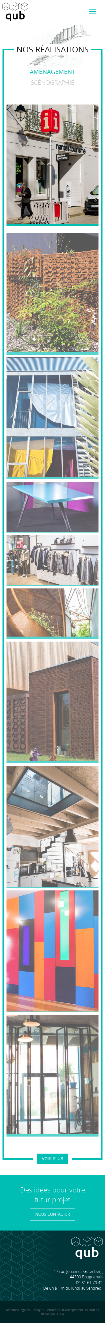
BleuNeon (51, 1310)
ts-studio (91, 1310)
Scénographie (52, 82)
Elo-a (60, 1314)
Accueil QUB (15, 12)
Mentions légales (18, 1310)
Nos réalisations (52, 49)
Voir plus (52, 1159)
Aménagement (52, 72)
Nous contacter (52, 1214)
